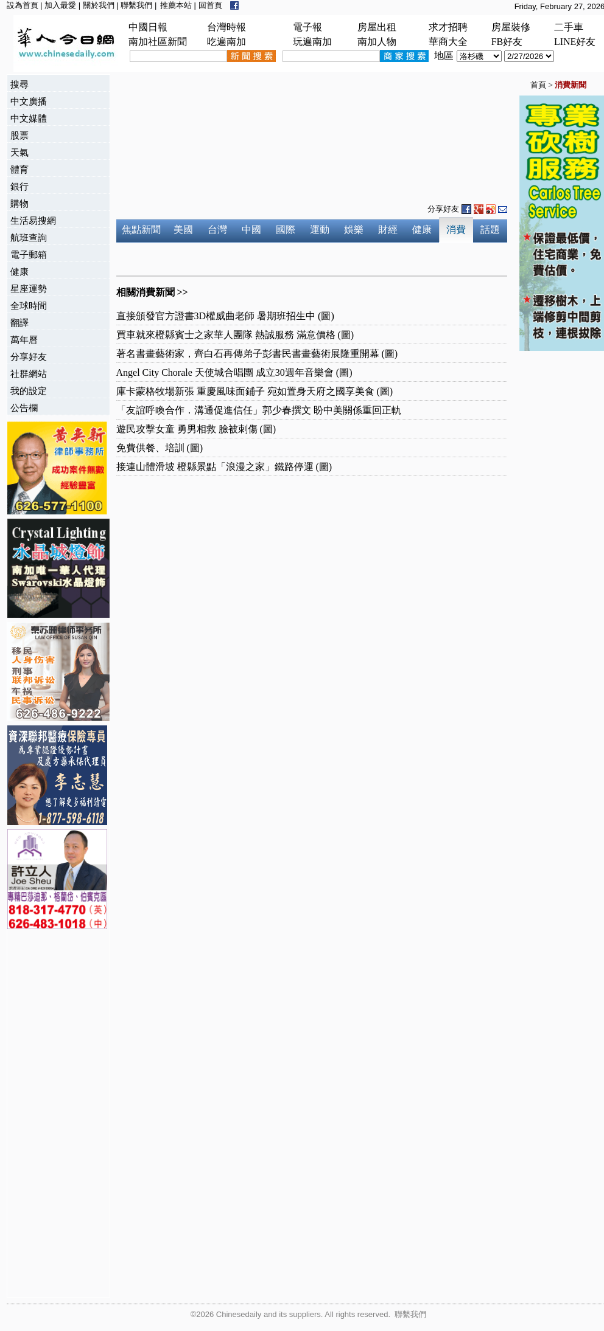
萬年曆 (24, 339)
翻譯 (19, 322)
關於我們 (98, 5)
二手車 (568, 27)
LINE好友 (574, 41)
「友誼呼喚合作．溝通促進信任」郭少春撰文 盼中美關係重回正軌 (258, 410)
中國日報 (147, 27)
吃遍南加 (226, 41)
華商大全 (448, 41)
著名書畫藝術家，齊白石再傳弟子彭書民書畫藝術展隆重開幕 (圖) (257, 353)
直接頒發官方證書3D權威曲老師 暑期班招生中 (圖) (225, 316)
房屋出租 (376, 27)
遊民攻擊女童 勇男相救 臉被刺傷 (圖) (196, 429)
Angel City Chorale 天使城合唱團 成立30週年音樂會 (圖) (234, 372)
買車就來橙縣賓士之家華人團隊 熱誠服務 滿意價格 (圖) (235, 335)
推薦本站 (176, 5)
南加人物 (376, 41)
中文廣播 (28, 101)
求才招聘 (448, 27)
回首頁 (210, 5)
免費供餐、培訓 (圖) (159, 448)
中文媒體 (28, 118)
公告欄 (24, 408)
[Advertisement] (56, 1114)
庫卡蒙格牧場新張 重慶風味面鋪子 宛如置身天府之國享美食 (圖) (254, 391)
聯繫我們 (136, 5)
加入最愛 (60, 5)
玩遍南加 (312, 41)
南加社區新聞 (157, 41)
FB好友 (507, 41)
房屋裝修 (510, 27)
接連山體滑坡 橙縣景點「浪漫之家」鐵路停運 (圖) (224, 467)
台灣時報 (226, 27)
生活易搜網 (33, 220)
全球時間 (28, 305)
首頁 (538, 84)
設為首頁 (22, 5)
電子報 (307, 27)
